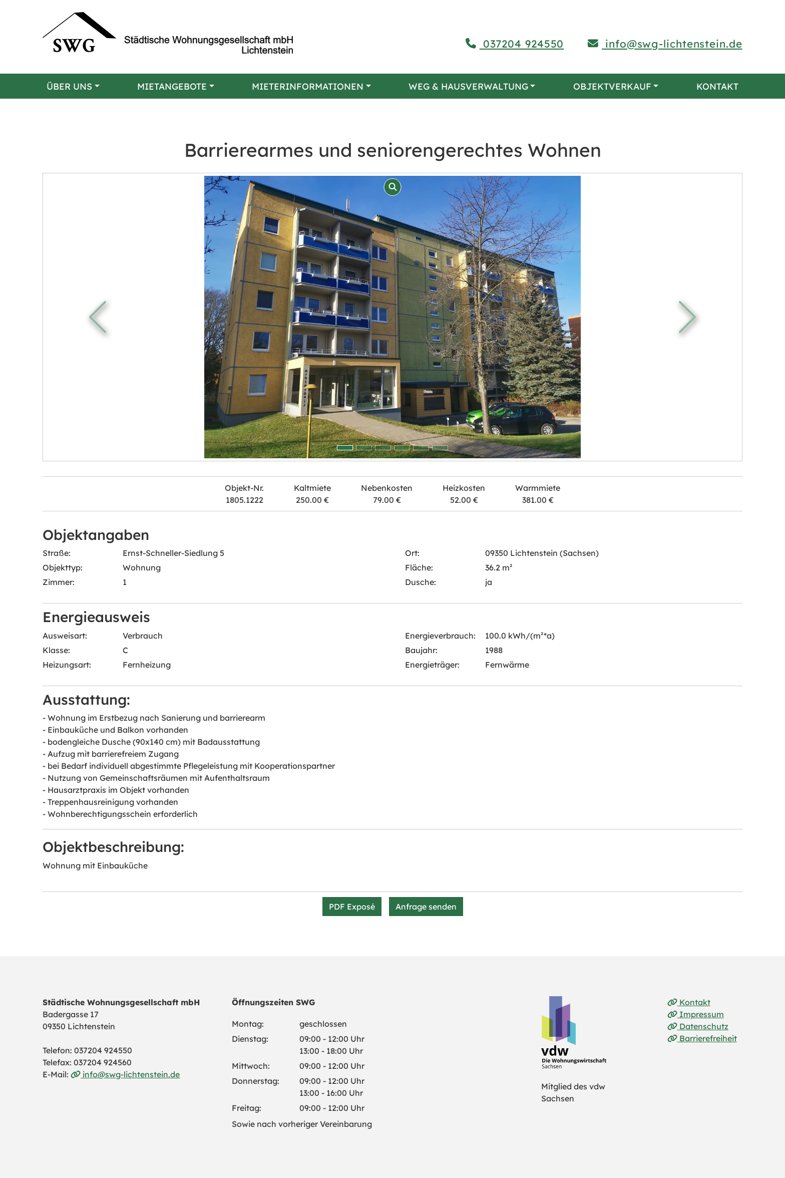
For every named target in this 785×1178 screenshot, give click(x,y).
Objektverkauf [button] (612, 86)
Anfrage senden (426, 907)
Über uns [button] (69, 86)
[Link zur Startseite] (168, 33)
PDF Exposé (352, 907)
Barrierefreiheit (702, 1038)
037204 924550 (515, 43)
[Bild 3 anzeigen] (402, 447)
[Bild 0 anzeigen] (345, 447)
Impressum (695, 1014)
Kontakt (717, 86)
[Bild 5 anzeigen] (440, 447)
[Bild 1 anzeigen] (364, 447)
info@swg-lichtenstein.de (665, 43)
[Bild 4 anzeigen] (421, 447)
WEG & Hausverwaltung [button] (468, 86)
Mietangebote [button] (172, 86)
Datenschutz (697, 1026)
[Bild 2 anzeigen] (383, 447)
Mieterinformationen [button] (307, 86)
